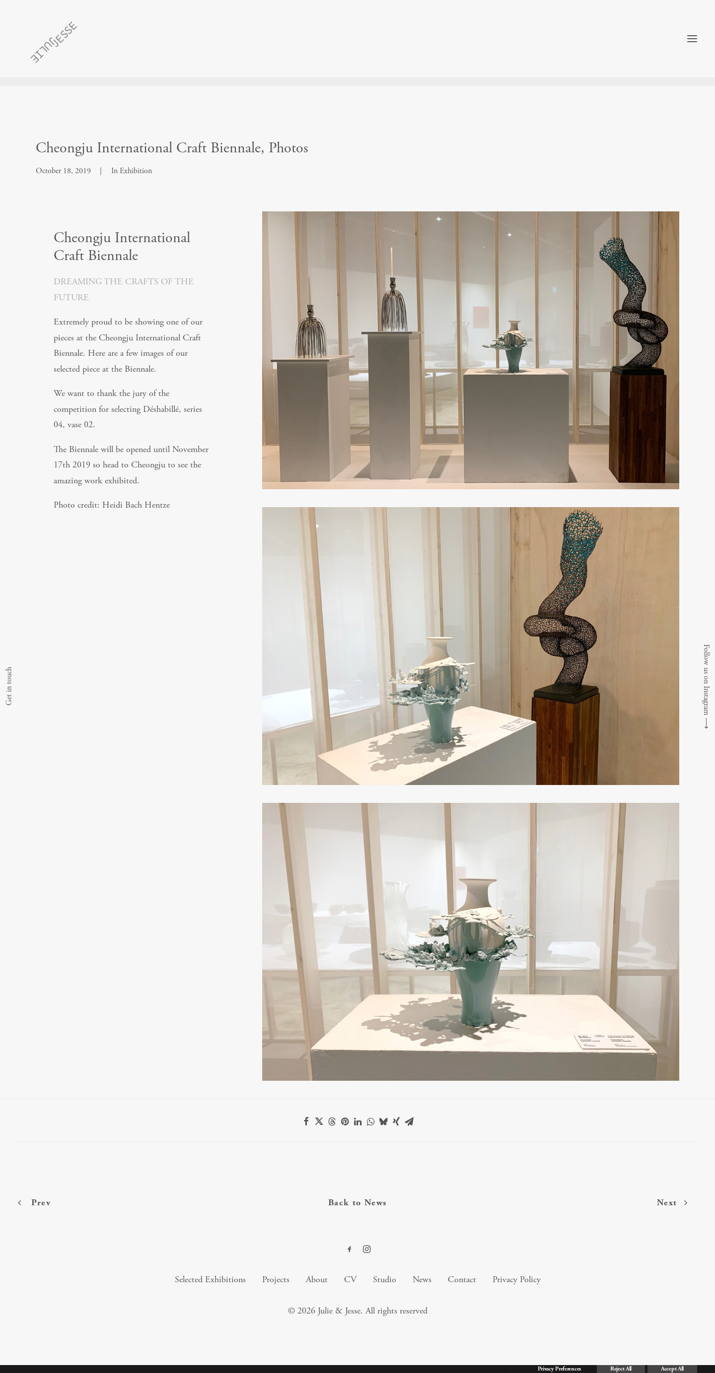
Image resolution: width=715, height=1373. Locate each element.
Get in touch (8, 686)
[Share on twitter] (319, 1122)
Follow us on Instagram (706, 680)
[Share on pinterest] (345, 1122)
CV (350, 1280)
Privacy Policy (517, 1280)
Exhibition (136, 171)
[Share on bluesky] (383, 1122)
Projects (275, 1280)
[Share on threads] (332, 1122)
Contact (462, 1280)
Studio (384, 1280)
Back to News (357, 1203)
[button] (692, 43)
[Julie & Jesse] (50, 43)
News (422, 1280)
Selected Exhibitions (210, 1280)
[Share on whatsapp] (370, 1122)
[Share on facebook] (306, 1122)
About (317, 1280)
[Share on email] (409, 1122)
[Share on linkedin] (357, 1122)
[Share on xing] (396, 1122)
